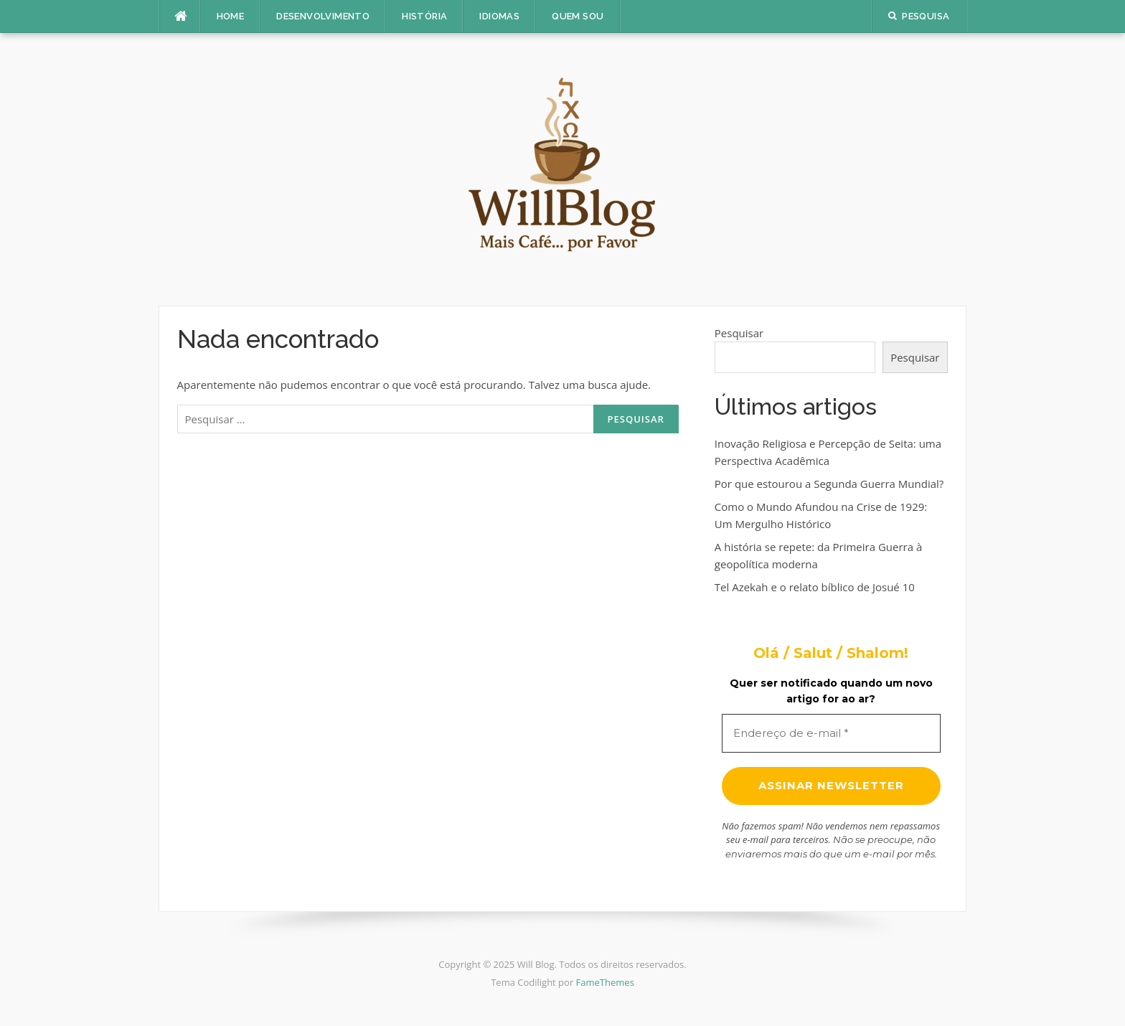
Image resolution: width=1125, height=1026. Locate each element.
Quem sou (577, 16)
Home (231, 16)
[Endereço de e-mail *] (831, 733)
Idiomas (499, 16)
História (424, 16)
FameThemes (605, 982)
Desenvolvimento (322, 16)
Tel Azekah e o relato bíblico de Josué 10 (815, 587)
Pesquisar (739, 333)
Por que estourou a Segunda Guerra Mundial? (829, 483)
